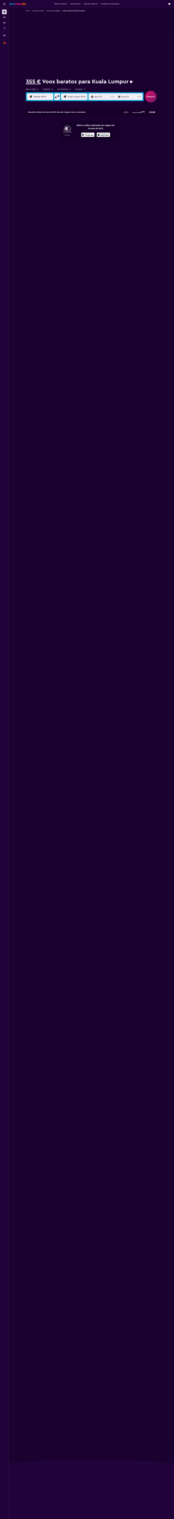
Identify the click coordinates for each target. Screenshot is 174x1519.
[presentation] (131, 81)
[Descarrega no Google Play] (88, 135)
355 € (33, 81)
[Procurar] (4, 17)
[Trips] (4, 35)
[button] (4, 4)
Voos (27, 10)
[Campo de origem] (45, 96)
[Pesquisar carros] (4, 22)
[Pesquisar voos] (4, 11)
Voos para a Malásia (53, 10)
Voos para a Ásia (37, 10)
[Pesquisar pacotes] (4, 28)
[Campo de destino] (79, 96)
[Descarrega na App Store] (103, 135)
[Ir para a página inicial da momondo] (17, 4)
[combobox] (32, 89)
